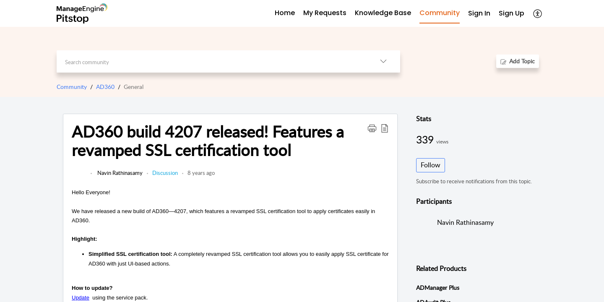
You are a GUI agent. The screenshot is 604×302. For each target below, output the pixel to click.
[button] (537, 13)
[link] (79, 177)
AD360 (105, 87)
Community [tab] (439, 13)
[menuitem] (479, 13)
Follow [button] (430, 164)
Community (72, 87)
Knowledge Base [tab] (383, 13)
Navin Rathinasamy (119, 173)
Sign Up (511, 13)
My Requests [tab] (324, 13)
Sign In (479, 13)
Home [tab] (285, 13)
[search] (212, 61)
